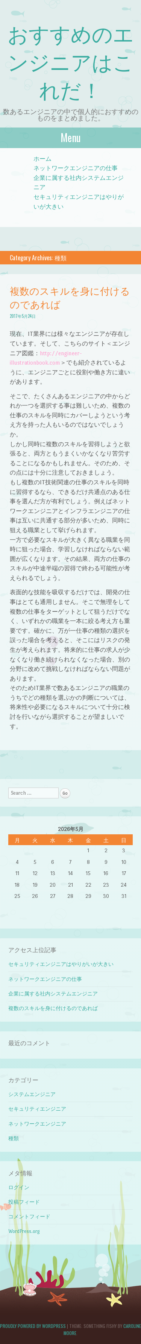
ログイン (18, 1187)
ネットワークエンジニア (37, 1124)
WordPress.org (24, 1231)
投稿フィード (24, 1202)
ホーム (42, 159)
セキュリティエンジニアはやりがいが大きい (61, 964)
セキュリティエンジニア (37, 1109)
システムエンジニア (32, 1094)
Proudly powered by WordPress (33, 1326)
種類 (13, 1138)
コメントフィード (29, 1216)
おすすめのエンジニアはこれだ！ (71, 61)
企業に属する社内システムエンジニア (53, 994)
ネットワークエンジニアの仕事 (75, 168)
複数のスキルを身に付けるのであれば (70, 297)
